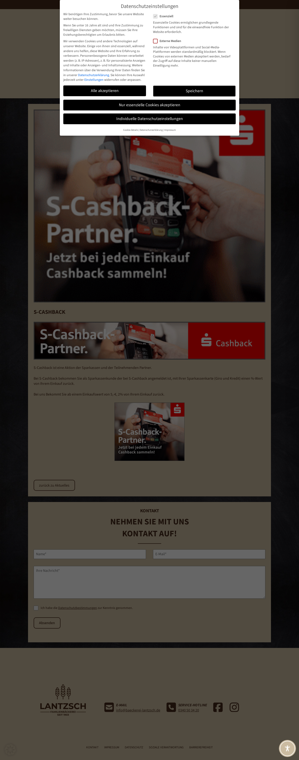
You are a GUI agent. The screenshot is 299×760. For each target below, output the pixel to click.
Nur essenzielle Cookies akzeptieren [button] (149, 105)
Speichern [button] (194, 91)
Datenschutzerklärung (93, 75)
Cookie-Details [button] (130, 130)
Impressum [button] (170, 130)
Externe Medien (169, 41)
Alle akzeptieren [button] (105, 91)
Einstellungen (93, 80)
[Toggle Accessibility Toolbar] (287, 748)
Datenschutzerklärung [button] (151, 130)
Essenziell (165, 16)
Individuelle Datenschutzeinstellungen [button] (149, 119)
